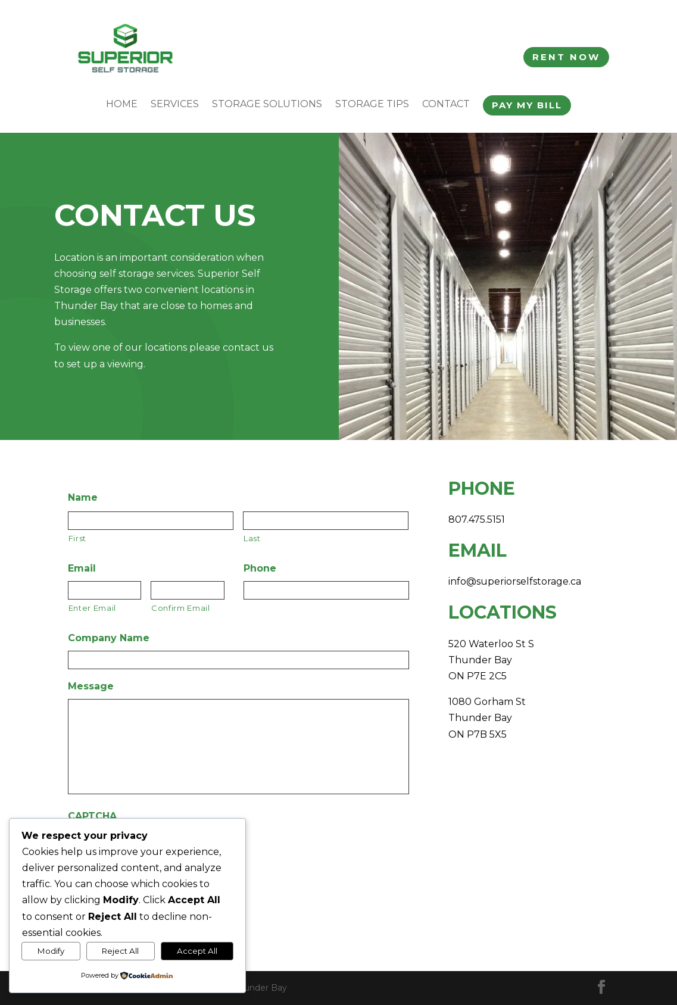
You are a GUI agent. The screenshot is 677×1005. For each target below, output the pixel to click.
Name (83, 497)
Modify (51, 951)
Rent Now (566, 57)
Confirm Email (180, 608)
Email (82, 568)
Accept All (197, 951)
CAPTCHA (92, 816)
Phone (260, 568)
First (77, 538)
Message (91, 686)
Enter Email (92, 608)
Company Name (108, 638)
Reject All (120, 951)
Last (252, 538)
